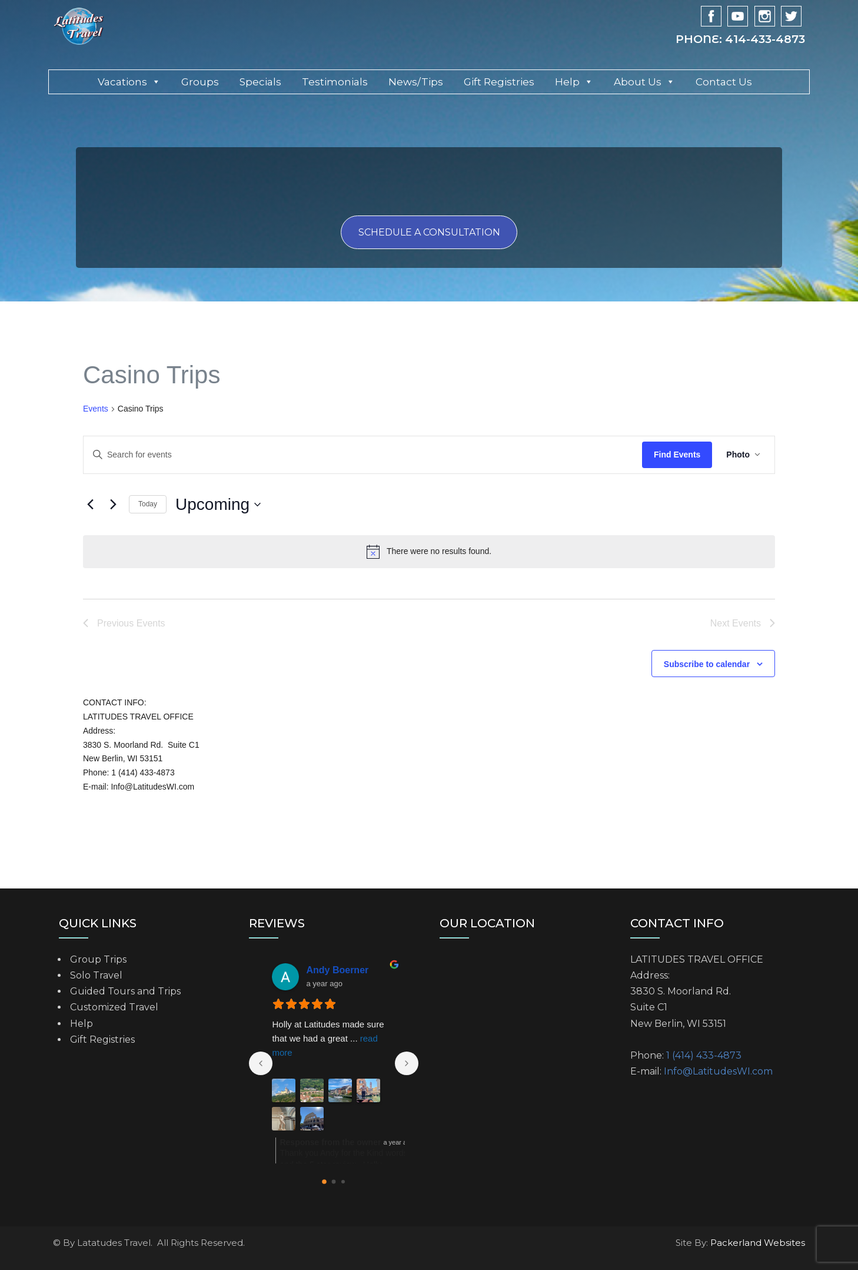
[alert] (429, 551)
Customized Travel (114, 1007)
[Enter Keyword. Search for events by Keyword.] (157, 454)
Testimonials (335, 82)
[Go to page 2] (343, 1181)
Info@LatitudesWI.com (718, 1071)
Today (147, 504)
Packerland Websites (757, 1242)
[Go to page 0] (324, 1181)
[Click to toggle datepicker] (218, 504)
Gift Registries (499, 82)
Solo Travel (96, 975)
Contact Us (724, 82)
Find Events (677, 454)
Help (574, 82)
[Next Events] (113, 505)
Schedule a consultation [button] (429, 232)
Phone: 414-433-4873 (740, 39)
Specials (260, 82)
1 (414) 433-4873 (703, 1055)
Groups (200, 82)
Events (95, 408)
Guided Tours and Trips (125, 991)
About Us (644, 82)
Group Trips (98, 959)
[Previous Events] (90, 505)
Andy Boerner (337, 970)
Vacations (129, 82)
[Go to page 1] (334, 1181)
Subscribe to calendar (707, 664)
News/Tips (415, 82)
